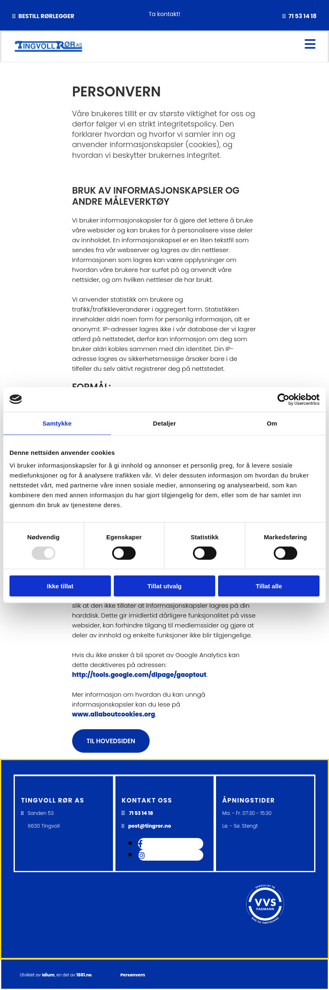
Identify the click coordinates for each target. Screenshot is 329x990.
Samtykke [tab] (57, 422)
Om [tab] (272, 422)
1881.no (84, 975)
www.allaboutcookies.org (113, 714)
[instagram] (141, 855)
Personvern (132, 975)
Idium (48, 975)
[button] (111, 741)
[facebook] (140, 844)
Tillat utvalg (164, 586)
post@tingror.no (149, 825)
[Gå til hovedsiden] (48, 50)
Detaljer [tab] (164, 422)
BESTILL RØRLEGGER (46, 16)
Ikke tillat (60, 586)
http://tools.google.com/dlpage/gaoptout (139, 674)
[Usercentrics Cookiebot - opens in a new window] (283, 399)
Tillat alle (269, 586)
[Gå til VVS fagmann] (265, 938)
